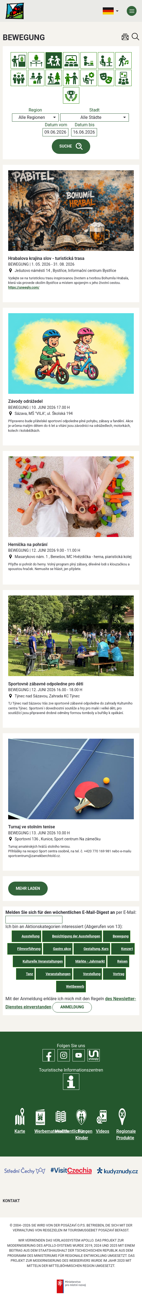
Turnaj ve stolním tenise (31, 826)
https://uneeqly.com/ (24, 287)
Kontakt (11, 1201)
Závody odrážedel (25, 401)
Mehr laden (28, 888)
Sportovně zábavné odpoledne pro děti (45, 683)
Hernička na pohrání (27, 544)
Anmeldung (72, 1007)
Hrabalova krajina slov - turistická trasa (46, 258)
